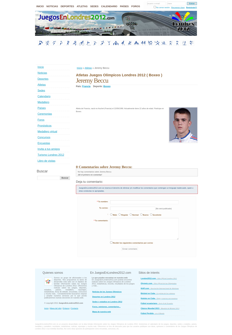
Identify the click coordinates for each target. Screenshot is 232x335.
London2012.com (159, 278)
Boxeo (106, 86)
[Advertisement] (136, 56)
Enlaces (66, 308)
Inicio (79, 68)
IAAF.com (160, 288)
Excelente (157, 215)
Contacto (74, 308)
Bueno (146, 215)
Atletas (88, 68)
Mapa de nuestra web (101, 312)
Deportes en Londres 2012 (103, 297)
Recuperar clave (178, 7)
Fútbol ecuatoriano (157, 303)
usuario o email (153, 3)
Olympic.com (159, 283)
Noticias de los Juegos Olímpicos (107, 292)
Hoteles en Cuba (159, 298)
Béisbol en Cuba (158, 293)
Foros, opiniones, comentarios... (106, 307)
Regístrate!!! (191, 7)
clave (170, 3)
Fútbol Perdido (152, 313)
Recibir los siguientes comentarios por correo (133, 243)
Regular (124, 215)
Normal (135, 215)
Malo (115, 215)
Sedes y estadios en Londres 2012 (107, 302)
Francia (86, 86)
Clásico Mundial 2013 (160, 308)
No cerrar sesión (163, 7)
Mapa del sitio (55, 308)
